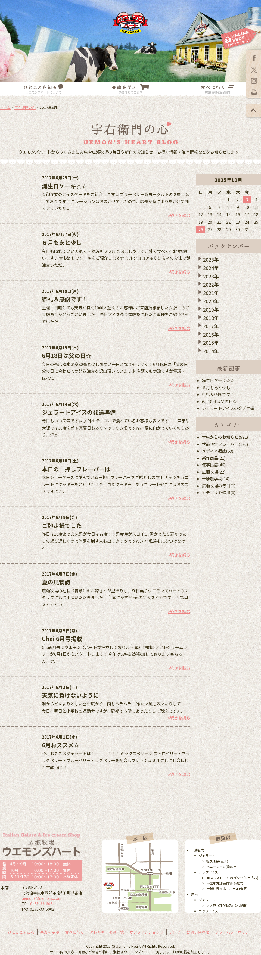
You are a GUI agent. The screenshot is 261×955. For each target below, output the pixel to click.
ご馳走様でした (62, 525)
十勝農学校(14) (216, 478)
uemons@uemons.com (41, 898)
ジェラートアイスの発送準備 (79, 412)
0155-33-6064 (42, 903)
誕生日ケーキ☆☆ (65, 186)
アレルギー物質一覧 (107, 932)
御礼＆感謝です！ (65, 299)
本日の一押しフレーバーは (76, 469)
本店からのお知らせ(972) (225, 437)
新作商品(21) (214, 458)
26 (200, 229)
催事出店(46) (214, 465)
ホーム (5, 107)
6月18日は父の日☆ (67, 355)
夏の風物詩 (56, 582)
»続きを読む (179, 215)
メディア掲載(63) (218, 451)
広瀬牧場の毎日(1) (219, 486)
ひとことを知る (21, 932)
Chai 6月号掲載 (62, 638)
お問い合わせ (198, 932)
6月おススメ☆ (60, 745)
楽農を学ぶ (49, 932)
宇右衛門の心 (25, 107)
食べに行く (74, 932)
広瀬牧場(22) (214, 472)
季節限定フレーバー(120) (225, 444)
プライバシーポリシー (234, 932)
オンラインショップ (147, 932)
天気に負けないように (70, 695)
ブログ (175, 932)
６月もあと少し (62, 242)
